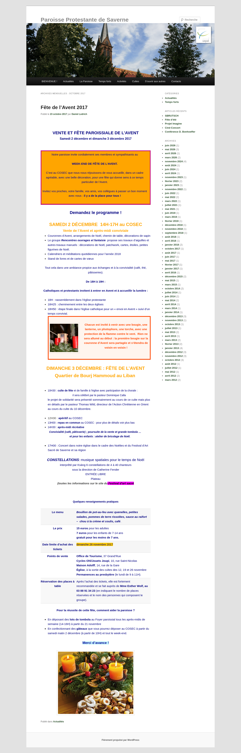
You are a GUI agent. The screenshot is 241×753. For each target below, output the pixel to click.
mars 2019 (171, 216)
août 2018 (170, 236)
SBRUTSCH (171, 115)
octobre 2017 (172, 248)
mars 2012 (171, 379)
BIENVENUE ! (49, 81)
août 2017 (170, 252)
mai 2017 (170, 260)
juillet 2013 (171, 328)
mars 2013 (171, 340)
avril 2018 (170, 240)
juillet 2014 (171, 292)
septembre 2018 (174, 232)
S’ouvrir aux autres (155, 81)
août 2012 (170, 363)
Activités (121, 81)
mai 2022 (170, 197)
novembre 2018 (174, 228)
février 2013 (171, 344)
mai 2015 (170, 280)
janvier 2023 (172, 185)
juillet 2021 (171, 205)
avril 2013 (170, 336)
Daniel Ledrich (79, 114)
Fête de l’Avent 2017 (64, 107)
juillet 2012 (171, 367)
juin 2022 (170, 193)
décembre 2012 (174, 352)
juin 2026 (170, 145)
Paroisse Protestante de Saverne (85, 20)
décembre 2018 (174, 225)
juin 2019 (170, 213)
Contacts (176, 81)
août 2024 (170, 165)
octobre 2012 (172, 360)
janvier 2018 (172, 244)
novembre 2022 (174, 189)
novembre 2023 (174, 177)
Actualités (68, 81)
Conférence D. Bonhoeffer (180, 131)
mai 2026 (170, 149)
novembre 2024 (174, 161)
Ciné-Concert (172, 127)
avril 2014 (170, 304)
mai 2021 (170, 209)
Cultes (135, 81)
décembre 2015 (174, 276)
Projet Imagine (173, 123)
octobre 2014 (172, 288)
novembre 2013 (174, 320)
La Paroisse (86, 81)
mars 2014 (171, 308)
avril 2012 (170, 375)
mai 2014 (170, 300)
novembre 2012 (174, 356)
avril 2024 (170, 173)
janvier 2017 (172, 268)
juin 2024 (170, 169)
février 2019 (171, 221)
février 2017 (171, 264)
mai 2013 (170, 332)
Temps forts (104, 81)
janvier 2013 (172, 348)
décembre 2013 (174, 316)
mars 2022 (171, 201)
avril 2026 (170, 153)
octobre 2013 (172, 324)
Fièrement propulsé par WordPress (120, 740)
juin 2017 (170, 256)
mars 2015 (171, 284)
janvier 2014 (172, 312)
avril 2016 (170, 272)
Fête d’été (170, 119)
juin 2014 (170, 296)
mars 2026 (171, 157)
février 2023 (171, 181)
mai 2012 (170, 371)
